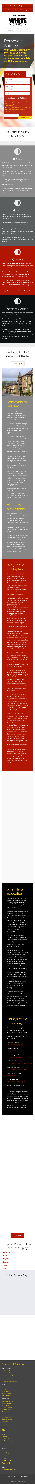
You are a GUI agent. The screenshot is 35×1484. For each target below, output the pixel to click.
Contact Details (5, 1421)
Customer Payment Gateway (17, 10)
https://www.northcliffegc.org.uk (17, 1069)
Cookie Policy (20, 1481)
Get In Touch (17, 1235)
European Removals (7, 1387)
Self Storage (5, 1455)
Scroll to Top (17, 1479)
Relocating (4, 1424)
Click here (7, 111)
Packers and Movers (7, 1377)
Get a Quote (18, 364)
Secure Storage (5, 1450)
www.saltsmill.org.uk (13, 1051)
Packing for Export (6, 1409)
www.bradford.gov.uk (14, 1075)
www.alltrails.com (12, 1088)
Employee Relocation (7, 1419)
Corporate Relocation (7, 1417)
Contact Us (4, 1436)
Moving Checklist (6, 1379)
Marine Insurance (6, 1411)
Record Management (7, 1453)
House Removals (6, 1370)
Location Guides (6, 1445)
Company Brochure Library (8, 1443)
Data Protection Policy (7, 1440)
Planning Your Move (7, 1389)
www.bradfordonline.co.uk (15, 1057)
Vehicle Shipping (6, 1391)
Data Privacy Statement (7, 1438)
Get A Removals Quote (17, 6)
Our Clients (4, 1426)
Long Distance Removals (8, 1372)
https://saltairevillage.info (15, 1045)
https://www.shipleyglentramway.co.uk (19, 1063)
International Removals (7, 1401)
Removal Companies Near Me (9, 1381)
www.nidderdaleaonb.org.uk (16, 1082)
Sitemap (12, 1481)
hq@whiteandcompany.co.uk (9, 1469)
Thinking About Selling (7, 1375)
